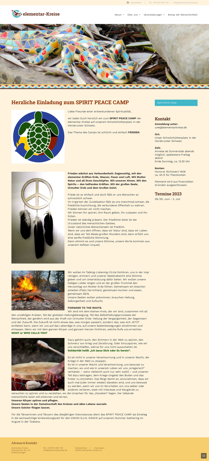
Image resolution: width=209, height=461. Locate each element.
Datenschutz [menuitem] (81, 448)
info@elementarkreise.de (186, 2)
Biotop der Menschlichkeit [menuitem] (183, 14)
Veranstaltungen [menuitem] (154, 14)
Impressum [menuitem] (99, 448)
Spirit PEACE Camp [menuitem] (167, 102)
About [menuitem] (119, 14)
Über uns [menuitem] (133, 14)
